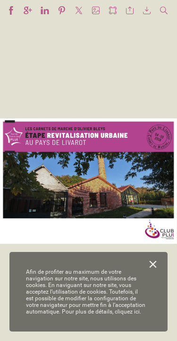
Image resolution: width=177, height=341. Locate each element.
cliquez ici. (128, 311)
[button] (10, 10)
